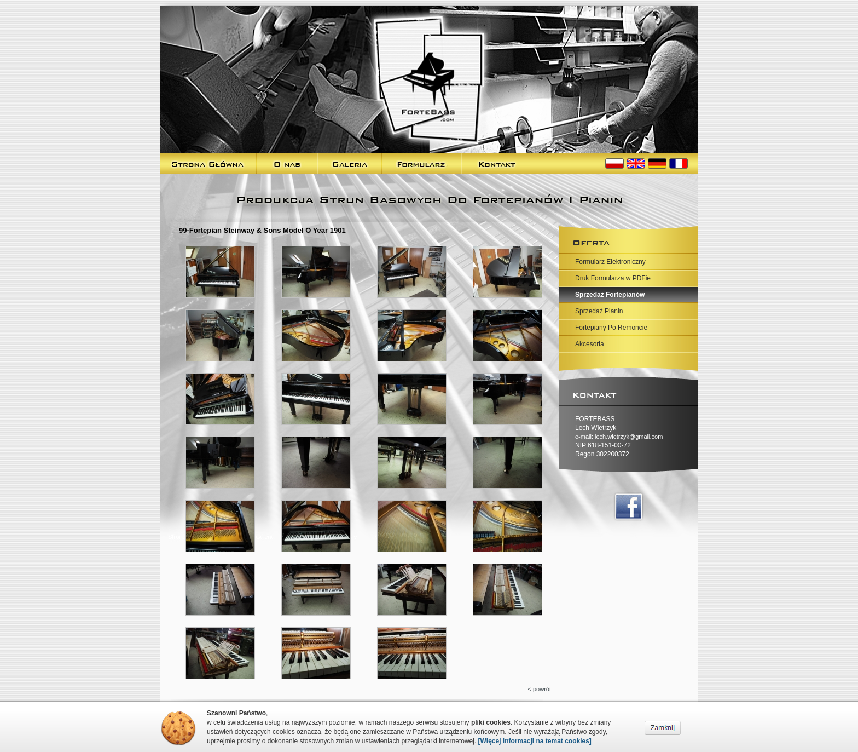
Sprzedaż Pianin (599, 311)
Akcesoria (589, 344)
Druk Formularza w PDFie (613, 278)
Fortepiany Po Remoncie (611, 327)
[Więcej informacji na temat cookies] (535, 741)
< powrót (540, 689)
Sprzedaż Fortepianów (610, 294)
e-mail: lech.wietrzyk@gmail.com (619, 436)
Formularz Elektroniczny (610, 262)
